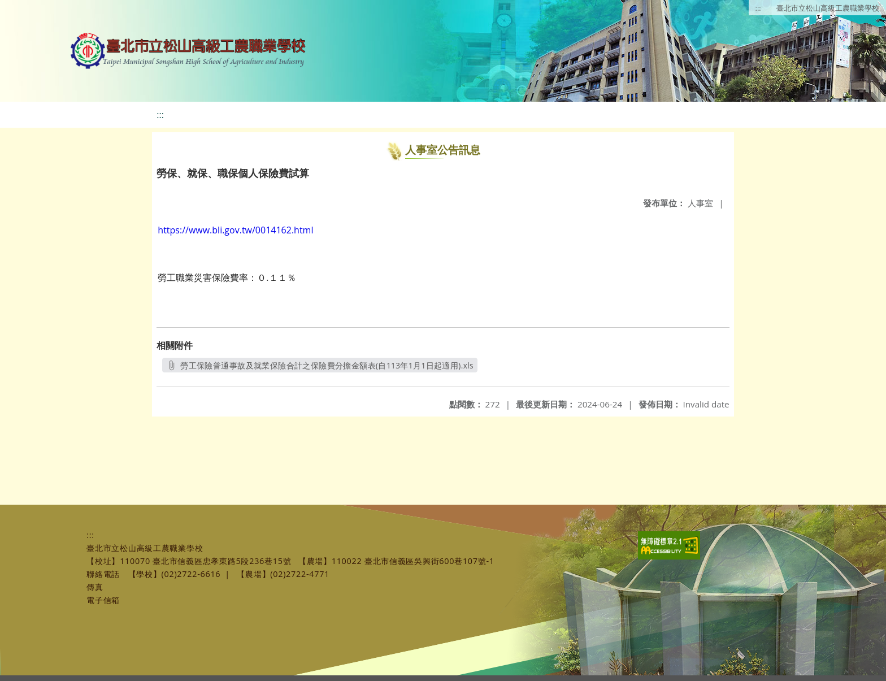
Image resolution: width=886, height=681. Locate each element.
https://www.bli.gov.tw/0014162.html (235, 230)
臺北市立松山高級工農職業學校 (827, 8)
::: (758, 8)
